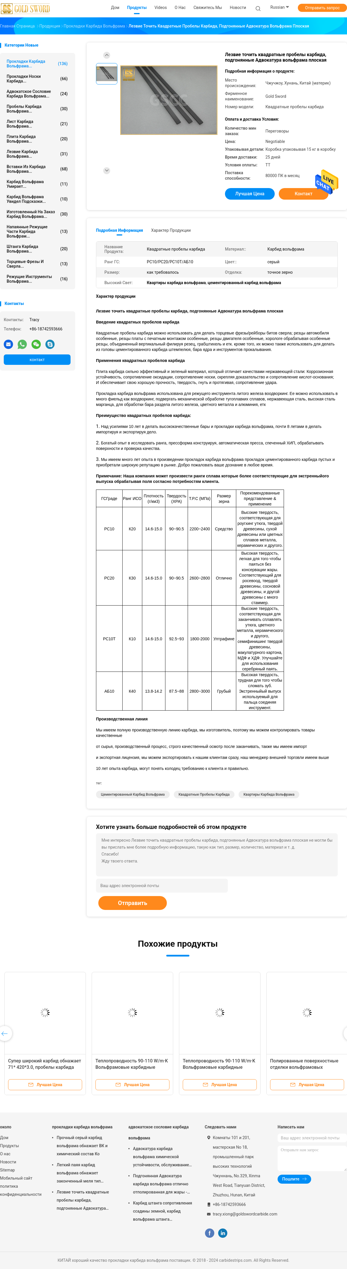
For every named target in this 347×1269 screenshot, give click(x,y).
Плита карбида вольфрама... (37, 139)
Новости (8, 1162)
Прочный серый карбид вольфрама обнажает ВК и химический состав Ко (82, 1145)
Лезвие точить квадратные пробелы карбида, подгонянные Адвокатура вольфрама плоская (83, 1201)
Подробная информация (119, 230)
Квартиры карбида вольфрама (268, 794)
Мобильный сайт (16, 1178)
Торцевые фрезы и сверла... (37, 263)
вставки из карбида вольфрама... (37, 169)
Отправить (132, 903)
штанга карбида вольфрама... (37, 248)
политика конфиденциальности (20, 1190)
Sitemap (7, 1170)
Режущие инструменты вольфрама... (37, 279)
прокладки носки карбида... (37, 78)
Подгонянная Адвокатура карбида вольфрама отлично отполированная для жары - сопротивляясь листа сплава (160, 1185)
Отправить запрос (322, 7)
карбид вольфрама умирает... (37, 184)
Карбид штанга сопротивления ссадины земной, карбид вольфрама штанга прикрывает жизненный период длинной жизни (162, 1212)
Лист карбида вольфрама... (37, 123)
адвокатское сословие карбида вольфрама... (37, 93)
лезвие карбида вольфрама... (37, 154)
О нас (5, 1154)
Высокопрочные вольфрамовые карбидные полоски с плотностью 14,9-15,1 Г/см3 (305, 1067)
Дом (4, 1137)
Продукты (9, 1145)
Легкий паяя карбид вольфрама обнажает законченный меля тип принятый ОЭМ (79, 1174)
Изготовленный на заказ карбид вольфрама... (37, 214)
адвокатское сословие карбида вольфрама (158, 1132)
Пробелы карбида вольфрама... (37, 108)
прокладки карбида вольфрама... (37, 63)
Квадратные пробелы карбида (204, 794)
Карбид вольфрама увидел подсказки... (37, 199)
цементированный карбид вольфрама (133, 794)
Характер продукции (171, 230)
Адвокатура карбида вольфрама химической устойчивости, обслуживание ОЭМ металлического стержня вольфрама (162, 1157)
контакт (37, 359)
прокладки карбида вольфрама (82, 1127)
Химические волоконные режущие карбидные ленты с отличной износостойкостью (40, 1067)
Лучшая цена (250, 193)
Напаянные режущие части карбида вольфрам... (37, 231)
